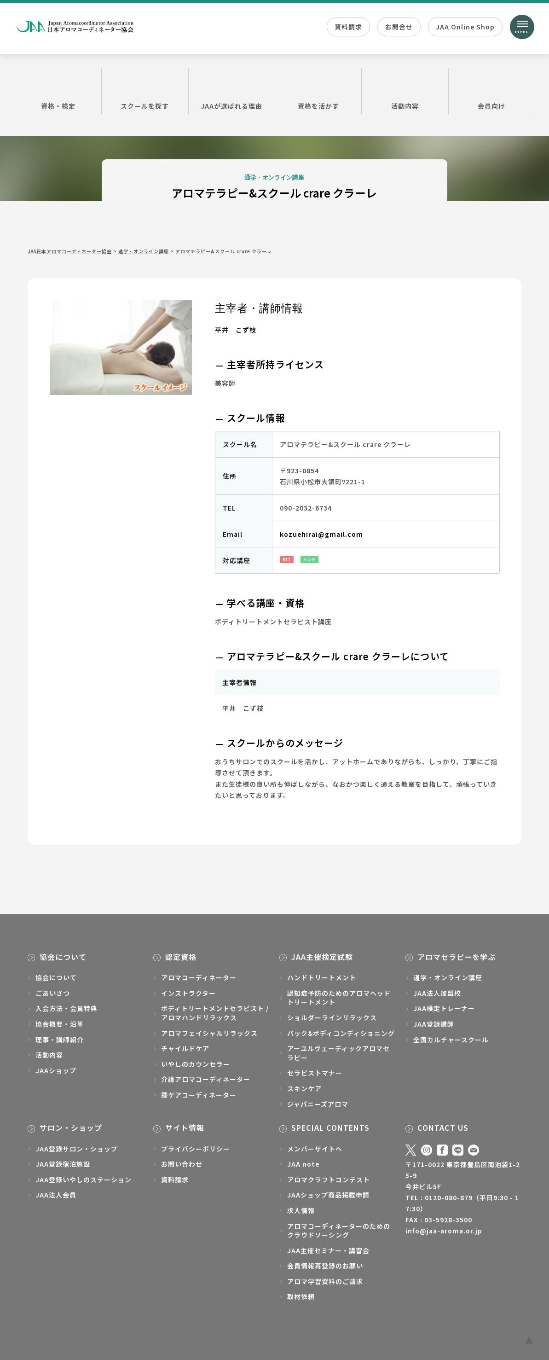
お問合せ (399, 26)
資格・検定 (58, 91)
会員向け (492, 91)
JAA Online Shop (465, 26)
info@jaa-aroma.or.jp (443, 1230)
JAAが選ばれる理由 (232, 91)
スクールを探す (145, 91)
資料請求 (348, 26)
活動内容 (405, 91)
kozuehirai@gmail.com (321, 534)
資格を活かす (318, 91)
